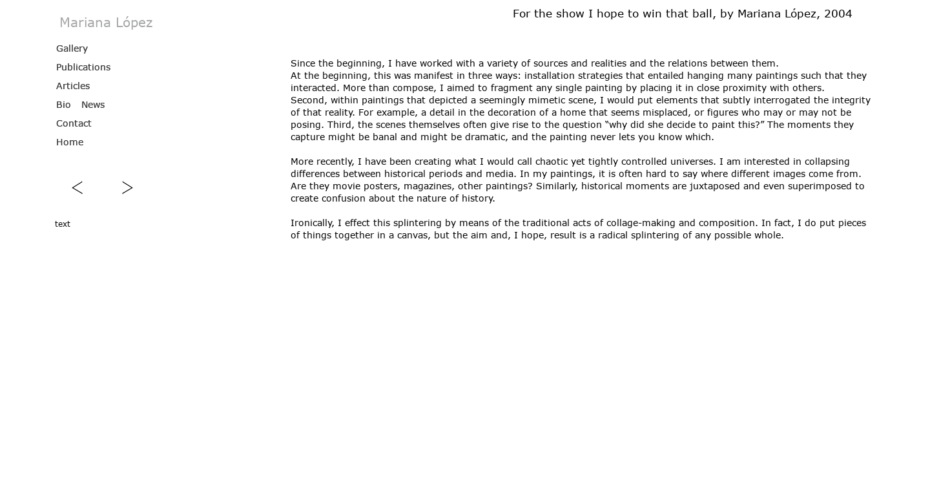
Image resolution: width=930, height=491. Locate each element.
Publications (83, 66)
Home (69, 141)
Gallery (72, 48)
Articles (73, 85)
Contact (74, 123)
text (62, 223)
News (93, 104)
